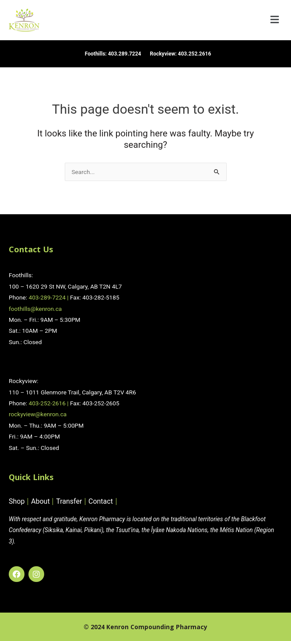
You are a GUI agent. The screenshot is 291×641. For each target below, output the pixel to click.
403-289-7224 (46, 297)
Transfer (69, 501)
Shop (17, 501)
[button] (274, 20)
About (40, 501)
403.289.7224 (124, 54)
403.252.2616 (194, 54)
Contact (100, 501)
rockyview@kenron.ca (38, 414)
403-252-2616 (46, 403)
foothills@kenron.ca (35, 308)
